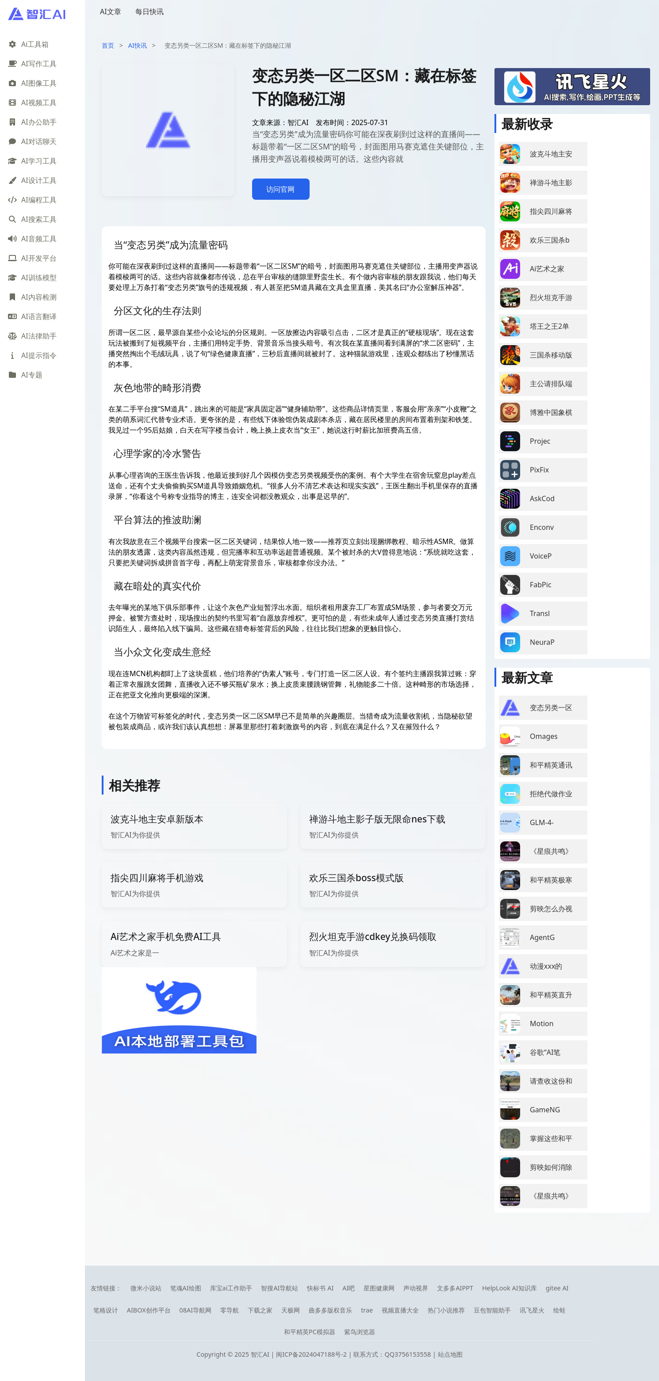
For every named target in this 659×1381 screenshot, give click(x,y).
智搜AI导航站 (279, 1288)
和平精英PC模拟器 (309, 1332)
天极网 (290, 1310)
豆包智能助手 (492, 1310)
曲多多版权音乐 (330, 1310)
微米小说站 (145, 1288)
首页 (108, 45)
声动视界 (415, 1288)
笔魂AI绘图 (185, 1288)
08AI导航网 (196, 1310)
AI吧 (348, 1288)
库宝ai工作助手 (231, 1288)
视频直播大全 (400, 1310)
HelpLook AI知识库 (509, 1288)
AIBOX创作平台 (149, 1310)
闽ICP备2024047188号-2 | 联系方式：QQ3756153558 (354, 1354)
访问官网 (280, 189)
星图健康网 (379, 1288)
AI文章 (110, 11)
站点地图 (450, 1354)
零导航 (229, 1310)
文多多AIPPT (455, 1288)
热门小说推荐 (446, 1310)
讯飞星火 (532, 1310)
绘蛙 (559, 1310)
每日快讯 (149, 11)
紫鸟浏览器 (359, 1332)
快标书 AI (320, 1288)
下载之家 (260, 1310)
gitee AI (557, 1288)
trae (367, 1310)
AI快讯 (137, 45)
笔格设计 (105, 1310)
